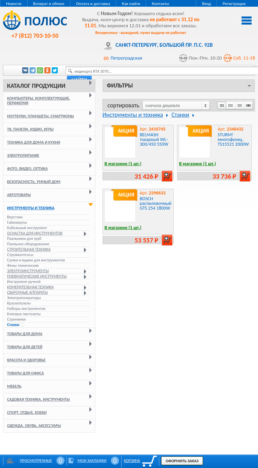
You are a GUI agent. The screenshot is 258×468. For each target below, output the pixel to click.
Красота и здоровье (26, 360)
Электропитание (23, 155)
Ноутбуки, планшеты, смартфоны (40, 116)
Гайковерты (17, 222)
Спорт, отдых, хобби (27, 412)
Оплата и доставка (93, 3)
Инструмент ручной (24, 281)
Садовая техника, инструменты (38, 399)
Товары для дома (24, 333)
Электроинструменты (28, 270)
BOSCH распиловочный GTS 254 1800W (155, 203)
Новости (14, 3)
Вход (206, 3)
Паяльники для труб (24, 238)
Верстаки (15, 217)
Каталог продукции (36, 85)
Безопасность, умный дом (33, 181)
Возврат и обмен (48, 3)
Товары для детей (24, 347)
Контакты (160, 3)
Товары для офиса (25, 373)
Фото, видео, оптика (27, 168)
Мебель (14, 386)
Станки (13, 324)
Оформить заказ (182, 461)
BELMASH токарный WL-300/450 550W (154, 139)
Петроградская (126, 58)
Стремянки (16, 319)
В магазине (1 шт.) (122, 164)
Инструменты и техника (30, 208)
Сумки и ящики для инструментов (36, 260)
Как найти (131, 3)
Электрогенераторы (24, 297)
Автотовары (19, 194)
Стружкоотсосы (20, 254)
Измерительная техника (30, 287)
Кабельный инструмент (27, 227)
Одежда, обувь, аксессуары (34, 425)
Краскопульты (19, 303)
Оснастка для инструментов (34, 233)
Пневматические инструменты (37, 276)
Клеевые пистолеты (24, 314)
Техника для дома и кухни (33, 142)
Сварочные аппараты (27, 292)
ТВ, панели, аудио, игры (30, 129)
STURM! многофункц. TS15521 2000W (233, 139)
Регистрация (234, 3)
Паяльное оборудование (28, 244)
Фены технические (23, 265)
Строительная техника (29, 249)
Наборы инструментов (26, 308)
